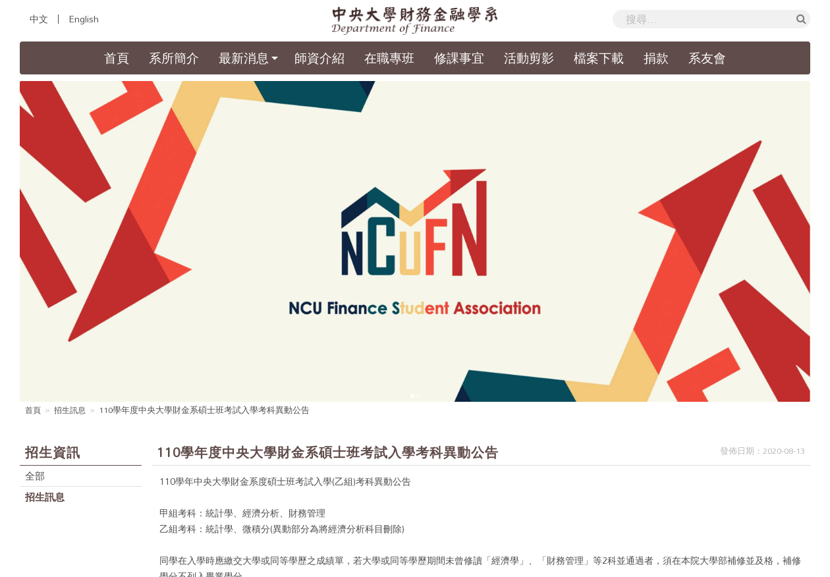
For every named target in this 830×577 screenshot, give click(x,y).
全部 (35, 353)
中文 (39, 19)
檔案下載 (599, 57)
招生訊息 (72, 287)
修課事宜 (459, 57)
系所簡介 (174, 57)
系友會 (707, 57)
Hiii (586, 567)
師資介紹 (319, 57)
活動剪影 (529, 57)
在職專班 (389, 57)
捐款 (656, 57)
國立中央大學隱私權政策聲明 (721, 542)
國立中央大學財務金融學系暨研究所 (345, 567)
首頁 (121, 57)
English (84, 19)
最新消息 (244, 57)
